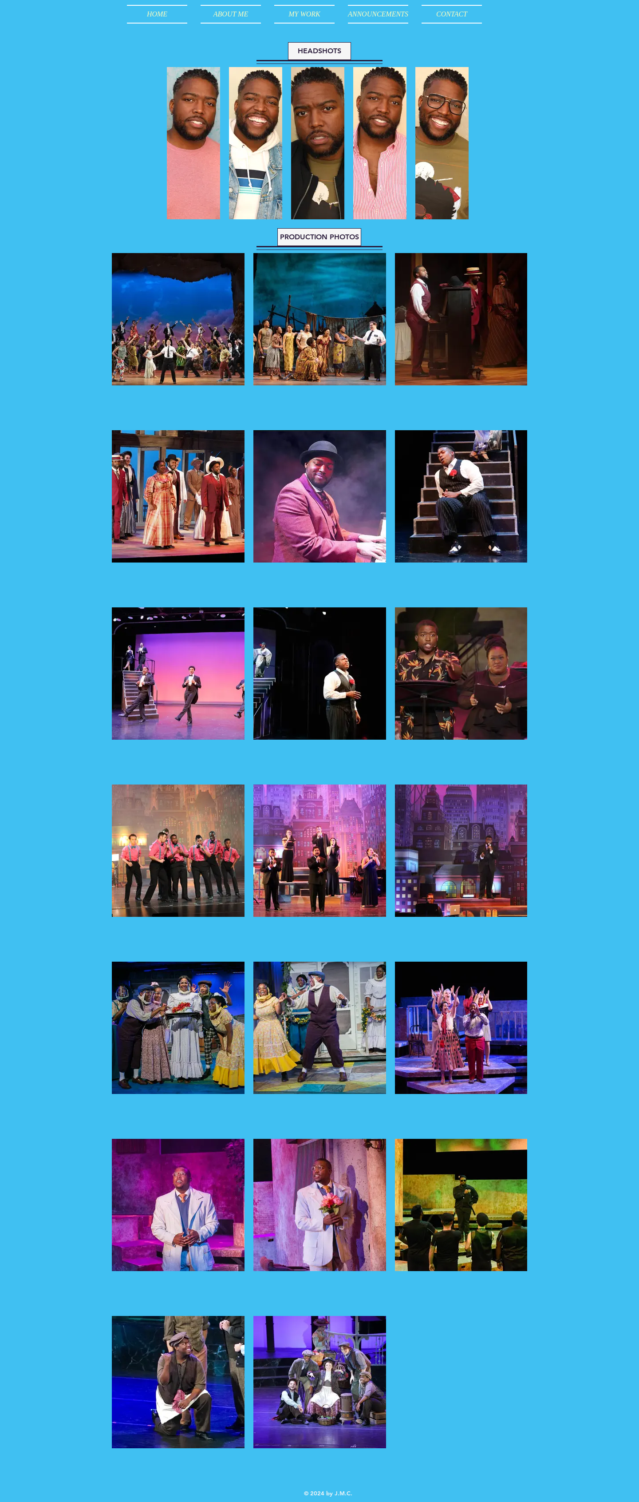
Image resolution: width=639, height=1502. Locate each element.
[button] (304, 14)
